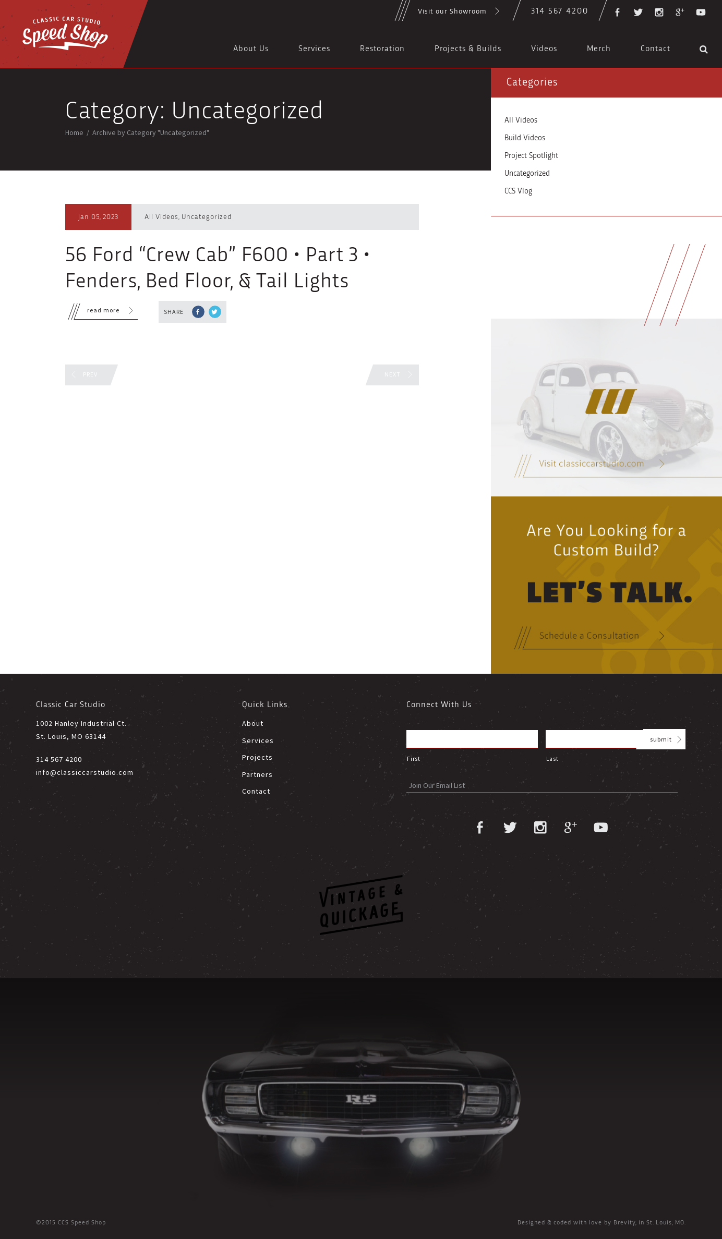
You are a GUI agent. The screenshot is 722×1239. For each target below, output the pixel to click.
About (252, 723)
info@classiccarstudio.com (85, 772)
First (413, 758)
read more (97, 311)
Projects (257, 757)
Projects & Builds (468, 49)
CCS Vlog (518, 191)
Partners (257, 774)
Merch (599, 49)
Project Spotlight (531, 156)
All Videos (161, 217)
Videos (544, 49)
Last (552, 758)
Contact (655, 49)
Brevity (624, 1223)
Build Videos (524, 138)
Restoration (382, 49)
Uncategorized (207, 217)
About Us (251, 49)
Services (314, 49)
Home (74, 132)
